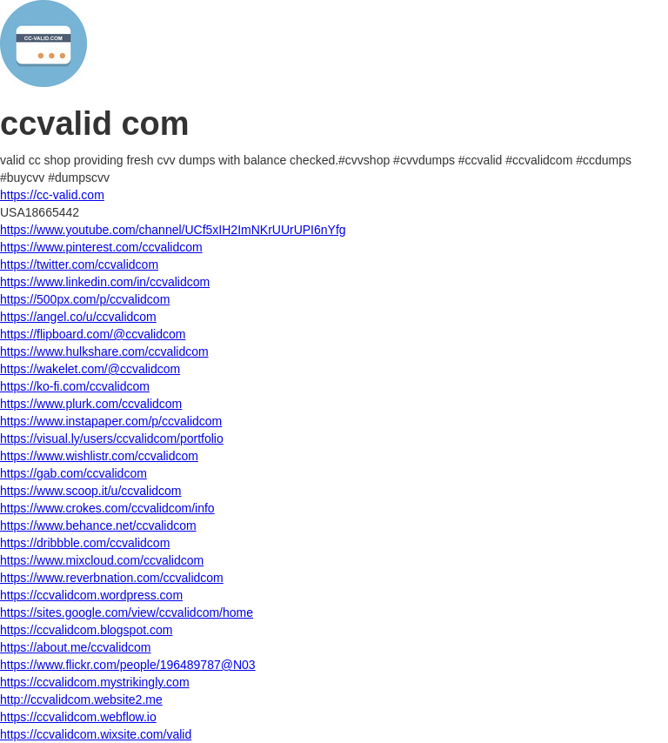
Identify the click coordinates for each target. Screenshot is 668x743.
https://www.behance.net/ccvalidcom (98, 525)
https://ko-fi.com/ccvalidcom (75, 386)
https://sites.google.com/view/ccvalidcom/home (126, 612)
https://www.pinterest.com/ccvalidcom (101, 247)
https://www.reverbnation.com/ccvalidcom (112, 578)
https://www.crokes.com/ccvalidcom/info (107, 508)
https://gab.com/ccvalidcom (73, 473)
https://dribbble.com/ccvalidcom (85, 543)
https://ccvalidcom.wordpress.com (91, 595)
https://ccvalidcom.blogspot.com (86, 630)
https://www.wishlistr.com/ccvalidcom (99, 456)
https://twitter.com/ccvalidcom (79, 264)
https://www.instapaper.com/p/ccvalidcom (111, 421)
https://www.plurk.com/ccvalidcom (91, 404)
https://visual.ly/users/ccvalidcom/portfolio (112, 438)
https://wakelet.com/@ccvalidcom (90, 369)
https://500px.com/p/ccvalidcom (85, 299)
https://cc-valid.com (52, 195)
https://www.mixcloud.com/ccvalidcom (102, 560)
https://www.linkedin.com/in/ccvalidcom (105, 282)
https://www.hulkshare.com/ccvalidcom (104, 351)
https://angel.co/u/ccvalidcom (78, 317)
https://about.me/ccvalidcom (75, 647)
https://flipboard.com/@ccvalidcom (92, 334)
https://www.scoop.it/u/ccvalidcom (91, 491)
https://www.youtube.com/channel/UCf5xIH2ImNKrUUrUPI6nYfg (173, 230)
